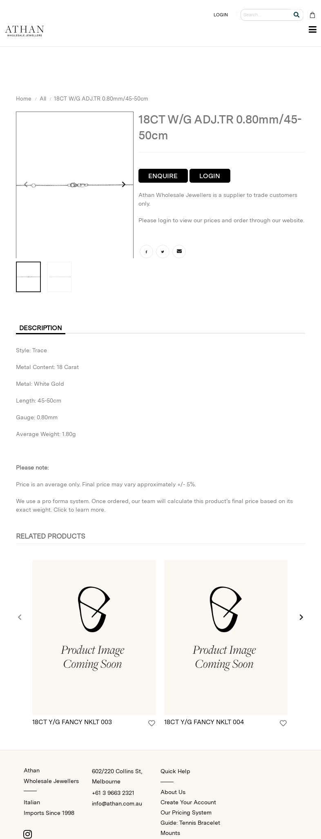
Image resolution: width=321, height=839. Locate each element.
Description (41, 328)
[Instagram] (28, 834)
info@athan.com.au (117, 804)
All (43, 98)
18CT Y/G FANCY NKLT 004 (204, 722)
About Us (172, 792)
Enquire (163, 176)
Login (209, 176)
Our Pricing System (186, 813)
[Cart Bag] (312, 15)
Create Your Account (188, 802)
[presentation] (26, 185)
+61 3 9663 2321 (113, 793)
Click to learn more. (79, 509)
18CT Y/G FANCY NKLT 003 (72, 722)
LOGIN (221, 15)
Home (23, 98)
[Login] (151, 723)
